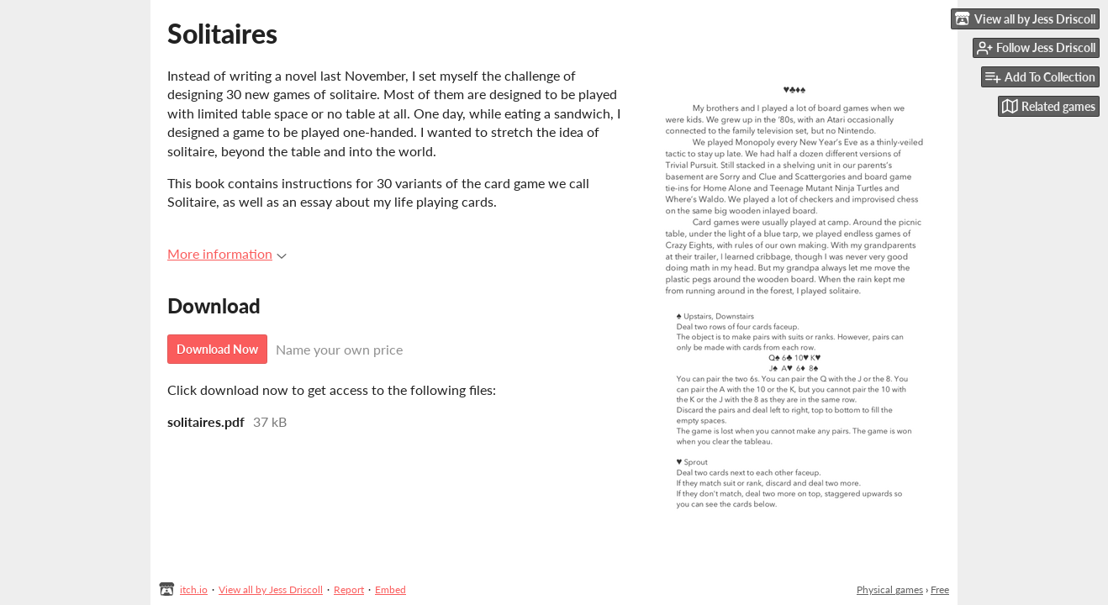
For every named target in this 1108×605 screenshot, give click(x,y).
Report (349, 589)
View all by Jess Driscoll (271, 589)
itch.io (194, 589)
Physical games (890, 589)
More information (227, 253)
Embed (390, 589)
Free (940, 589)
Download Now (217, 349)
